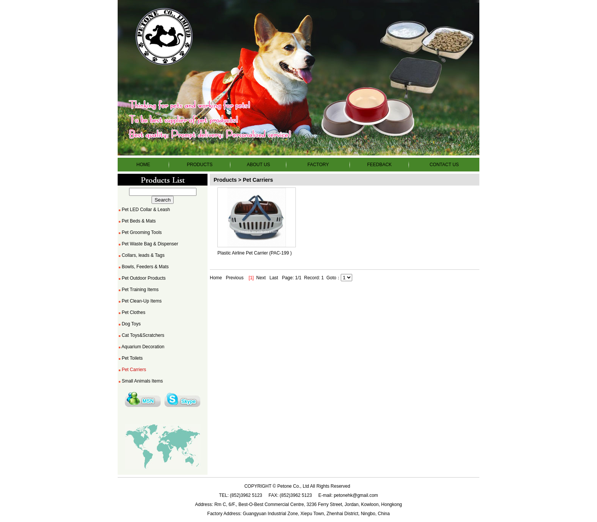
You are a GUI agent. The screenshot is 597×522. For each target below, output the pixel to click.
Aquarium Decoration (141, 346)
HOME (143, 164)
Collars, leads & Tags (141, 255)
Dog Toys (129, 324)
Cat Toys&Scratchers (141, 335)
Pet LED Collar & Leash (144, 209)
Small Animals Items (140, 381)
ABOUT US (258, 164)
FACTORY (318, 164)
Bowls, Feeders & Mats (143, 266)
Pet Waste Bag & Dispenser (148, 244)
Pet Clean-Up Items (139, 301)
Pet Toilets (130, 358)
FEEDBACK (379, 164)
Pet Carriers (132, 369)
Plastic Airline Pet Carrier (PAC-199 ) (254, 253)
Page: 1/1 (291, 277)
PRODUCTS (199, 164)
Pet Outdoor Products (142, 278)
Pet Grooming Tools (140, 232)
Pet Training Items (138, 289)
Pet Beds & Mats (137, 221)
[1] (251, 277)
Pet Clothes (131, 312)
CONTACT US (444, 164)
